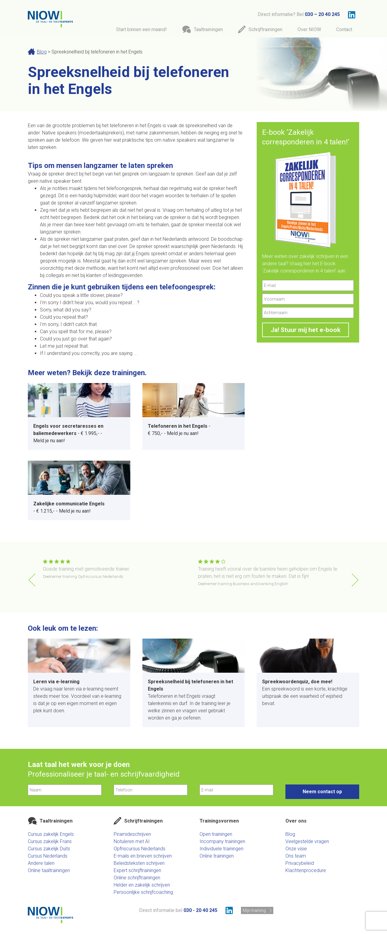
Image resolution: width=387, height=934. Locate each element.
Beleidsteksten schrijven (139, 863)
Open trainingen (216, 834)
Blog (42, 52)
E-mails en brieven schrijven (143, 856)
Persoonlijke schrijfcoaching (143, 892)
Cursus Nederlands (47, 856)
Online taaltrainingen (49, 870)
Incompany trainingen (222, 841)
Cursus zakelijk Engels (51, 834)
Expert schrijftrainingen (137, 870)
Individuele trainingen (221, 849)
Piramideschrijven (132, 834)
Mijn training (254, 910)
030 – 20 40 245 (322, 14)
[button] (355, 580)
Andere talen (41, 863)
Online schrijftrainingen (137, 878)
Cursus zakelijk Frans (50, 841)
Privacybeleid (299, 863)
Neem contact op (322, 791)
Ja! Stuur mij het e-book (305, 329)
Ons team (295, 856)
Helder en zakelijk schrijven (142, 885)
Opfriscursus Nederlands (139, 849)
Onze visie (296, 849)
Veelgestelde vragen (307, 841)
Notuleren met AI (132, 841)
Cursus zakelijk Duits (49, 849)
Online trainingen (217, 856)
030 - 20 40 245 (200, 910)
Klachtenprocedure (305, 870)
